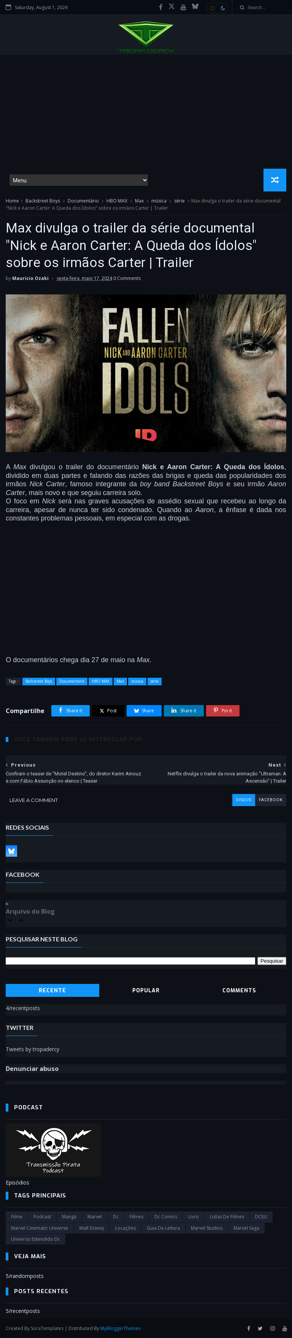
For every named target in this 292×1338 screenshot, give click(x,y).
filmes (136, 1216)
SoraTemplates (47, 1328)
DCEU (261, 1216)
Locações (125, 1228)
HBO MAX (116, 201)
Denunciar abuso (32, 1068)
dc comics (165, 1216)
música (159, 201)
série (179, 201)
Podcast (42, 1216)
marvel (94, 1216)
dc (116, 1216)
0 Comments (127, 278)
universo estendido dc (35, 1239)
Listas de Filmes (227, 1216)
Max (139, 201)
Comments (239, 990)
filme (16, 1216)
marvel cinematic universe (39, 1228)
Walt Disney (91, 1228)
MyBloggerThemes (120, 1328)
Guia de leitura (163, 1228)
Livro (193, 1216)
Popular (146, 990)
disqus (243, 800)
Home (12, 201)
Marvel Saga (246, 1228)
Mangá (69, 1216)
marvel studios (206, 1228)
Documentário (83, 201)
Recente (52, 990)
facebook (270, 800)
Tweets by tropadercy (32, 1049)
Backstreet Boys (42, 201)
